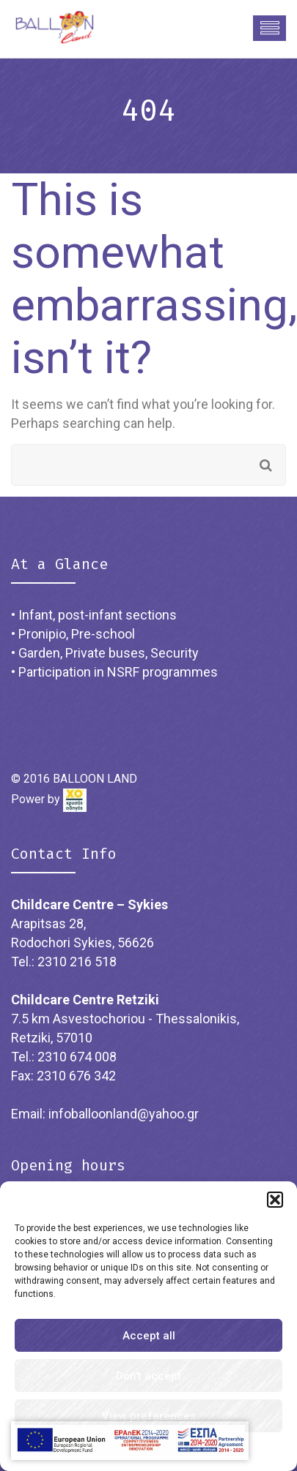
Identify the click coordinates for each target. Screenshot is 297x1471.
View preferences (149, 1416)
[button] (275, 1199)
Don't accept (148, 1375)
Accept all (148, 1335)
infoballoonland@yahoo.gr (123, 1113)
